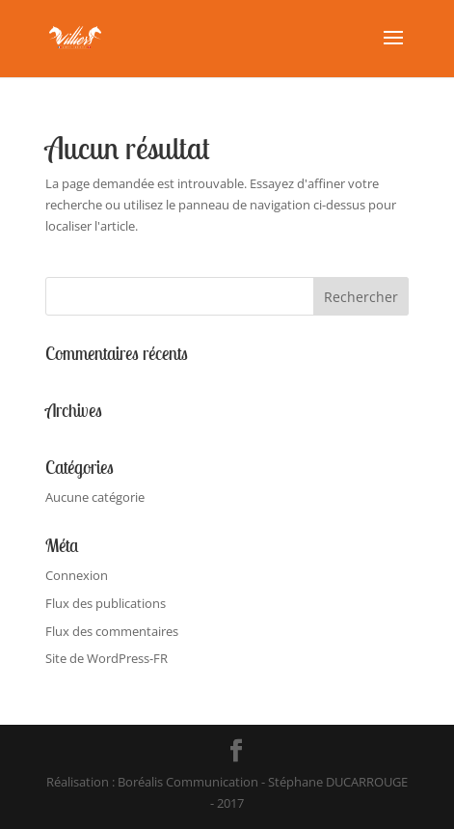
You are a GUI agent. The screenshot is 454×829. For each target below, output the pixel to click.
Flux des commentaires (111, 631)
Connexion (76, 575)
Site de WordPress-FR (106, 658)
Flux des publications (105, 603)
